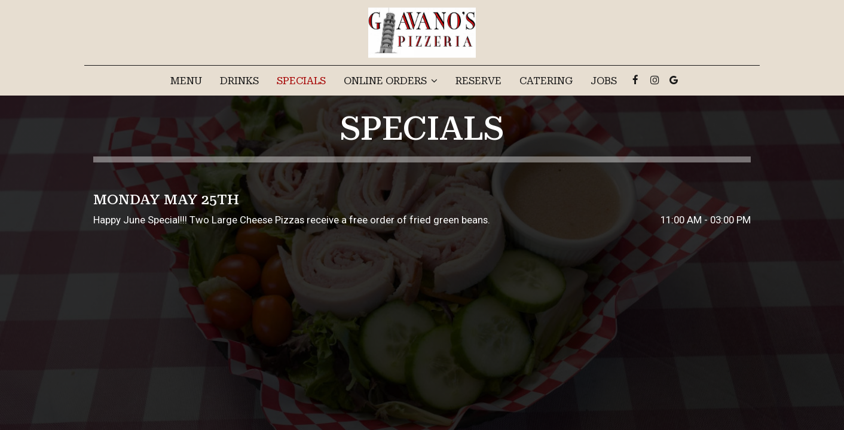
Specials (301, 81)
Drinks (239, 81)
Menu (186, 81)
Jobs (604, 81)
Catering (546, 81)
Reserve (478, 81)
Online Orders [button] (391, 81)
